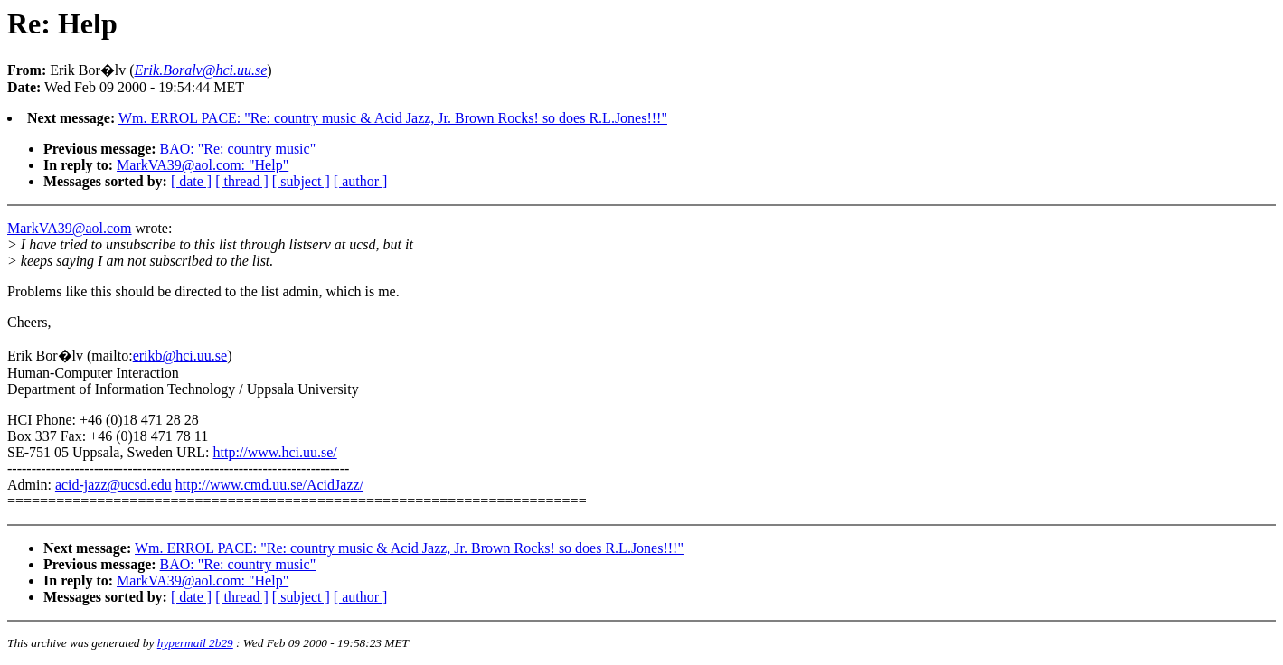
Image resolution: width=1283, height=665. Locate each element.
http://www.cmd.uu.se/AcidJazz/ (269, 484)
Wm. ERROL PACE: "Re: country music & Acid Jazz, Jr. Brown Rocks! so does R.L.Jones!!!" (392, 118)
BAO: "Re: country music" (238, 148)
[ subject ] (301, 181)
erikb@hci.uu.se (180, 355)
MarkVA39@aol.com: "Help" (202, 165)
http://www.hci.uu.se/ (275, 452)
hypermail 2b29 (195, 643)
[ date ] (191, 181)
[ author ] (361, 181)
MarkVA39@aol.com (69, 228)
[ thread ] (242, 181)
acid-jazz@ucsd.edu (113, 484)
